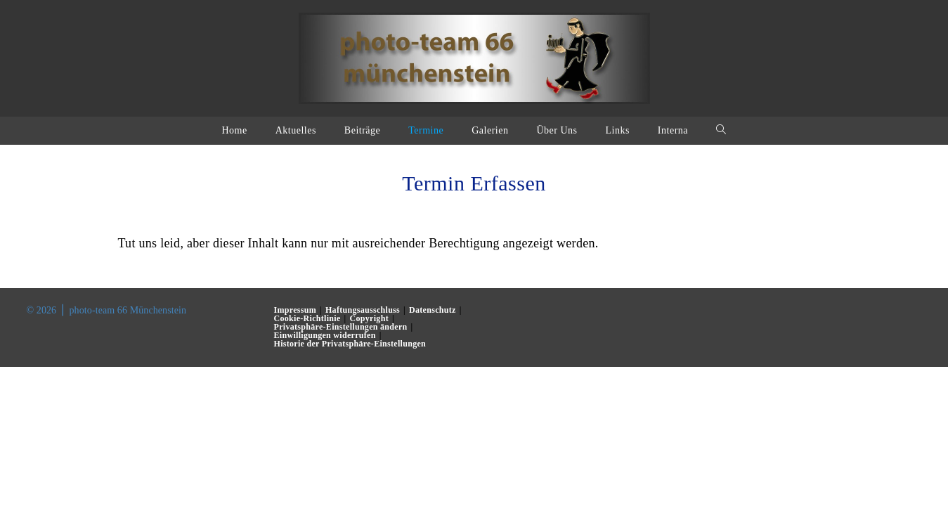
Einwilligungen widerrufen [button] (325, 335)
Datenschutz (432, 310)
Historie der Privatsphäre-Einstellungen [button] (350, 344)
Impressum (295, 310)
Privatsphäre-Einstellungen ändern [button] (341, 327)
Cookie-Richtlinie (307, 318)
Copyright (369, 318)
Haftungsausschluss (362, 310)
